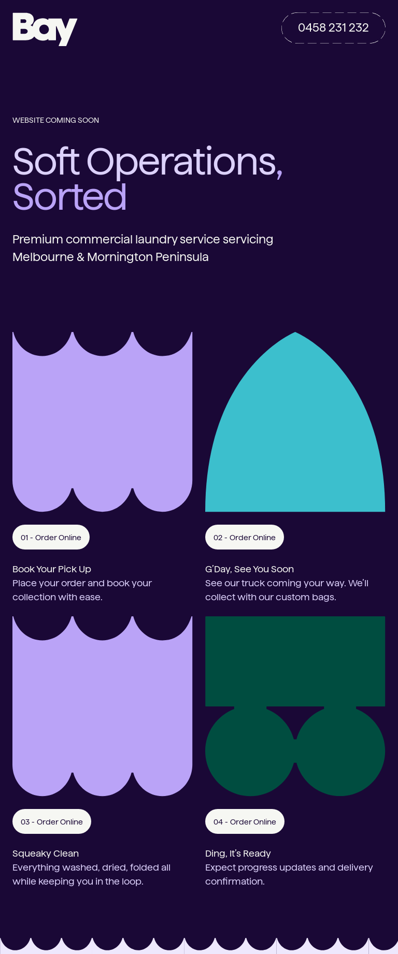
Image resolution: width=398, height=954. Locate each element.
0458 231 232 (333, 27)
